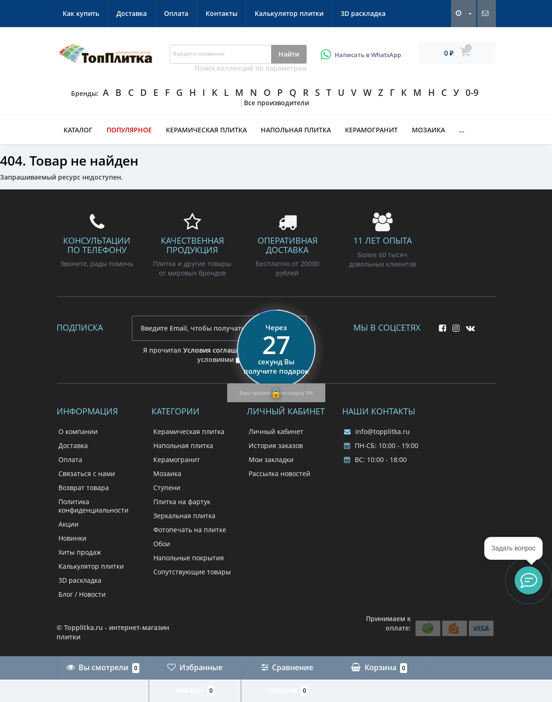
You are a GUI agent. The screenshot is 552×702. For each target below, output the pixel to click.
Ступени (166, 487)
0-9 (472, 93)
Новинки (72, 538)
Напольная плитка (296, 129)
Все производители (276, 102)
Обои (161, 543)
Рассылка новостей (279, 473)
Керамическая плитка (206, 129)
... (462, 129)
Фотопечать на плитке (189, 529)
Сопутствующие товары (192, 571)
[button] (529, 580)
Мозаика (428, 129)
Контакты (221, 13)
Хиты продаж (79, 552)
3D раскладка (363, 13)
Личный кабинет (276, 431)
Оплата (176, 13)
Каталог (78, 129)
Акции (68, 524)
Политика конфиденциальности (93, 505)
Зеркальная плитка (184, 515)
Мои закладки (271, 459)
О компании (78, 431)
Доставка (131, 13)
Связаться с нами (86, 473)
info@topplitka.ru (377, 431)
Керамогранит (371, 129)
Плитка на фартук (181, 501)
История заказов (276, 445)
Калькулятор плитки (289, 13)
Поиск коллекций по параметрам (251, 68)
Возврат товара (83, 487)
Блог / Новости (82, 594)
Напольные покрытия (188, 557)
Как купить (81, 13)
